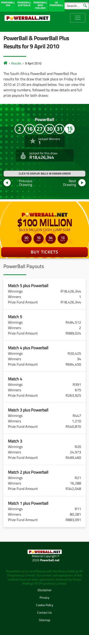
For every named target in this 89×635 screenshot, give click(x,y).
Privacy (44, 597)
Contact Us (44, 612)
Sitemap (44, 620)
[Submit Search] (85, 5)
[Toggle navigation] (77, 17)
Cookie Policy (44, 605)
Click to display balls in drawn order (45, 173)
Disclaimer (45, 590)
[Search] (76, 5)
